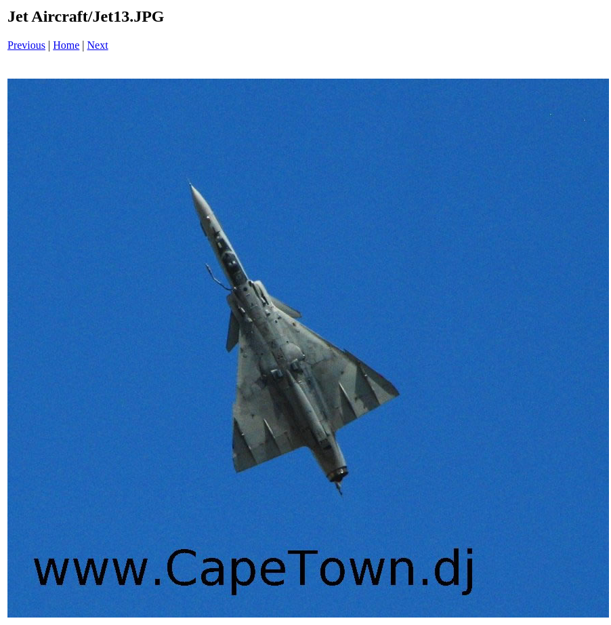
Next (97, 45)
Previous (26, 45)
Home (66, 45)
